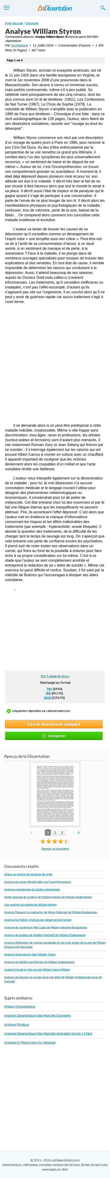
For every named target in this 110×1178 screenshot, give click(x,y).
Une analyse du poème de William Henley (30, 905)
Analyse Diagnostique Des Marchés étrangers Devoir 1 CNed (48, 1033)
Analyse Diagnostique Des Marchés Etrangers (37, 1015)
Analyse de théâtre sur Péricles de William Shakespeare (39, 962)
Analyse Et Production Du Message (29, 1042)
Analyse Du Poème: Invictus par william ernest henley (38, 920)
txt (49, 688)
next (79, 832)
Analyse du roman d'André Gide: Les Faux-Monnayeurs (37, 882)
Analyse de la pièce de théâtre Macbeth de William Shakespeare (45, 935)
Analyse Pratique (16, 1024)
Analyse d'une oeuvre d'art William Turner (30, 954)
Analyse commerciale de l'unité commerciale (32, 889)
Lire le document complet (54, 724)
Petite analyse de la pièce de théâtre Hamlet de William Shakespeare (48, 897)
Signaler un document (55, 849)
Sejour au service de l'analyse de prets (28, 874)
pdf (48, 693)
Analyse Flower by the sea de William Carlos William (37, 970)
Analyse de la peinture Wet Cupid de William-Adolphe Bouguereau (45, 927)
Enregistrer (54, 736)
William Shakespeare (19, 1006)
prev (31, 832)
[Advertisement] (55, 363)
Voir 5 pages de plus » (55, 676)
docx (47, 697)
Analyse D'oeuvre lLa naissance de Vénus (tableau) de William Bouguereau (50, 912)
